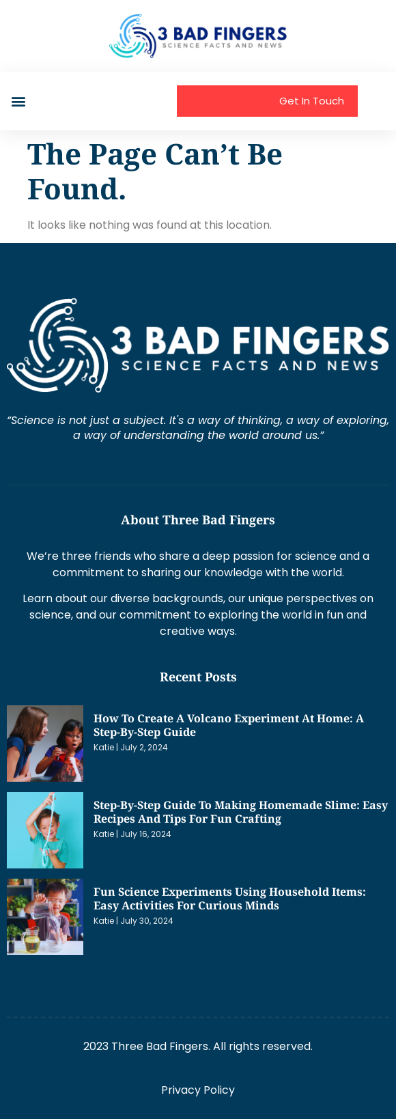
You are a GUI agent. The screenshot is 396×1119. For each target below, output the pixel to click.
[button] (18, 100)
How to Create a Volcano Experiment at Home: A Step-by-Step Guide (229, 725)
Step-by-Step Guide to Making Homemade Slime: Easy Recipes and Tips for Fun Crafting (241, 811)
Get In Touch (311, 101)
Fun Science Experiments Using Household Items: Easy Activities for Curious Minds (230, 898)
